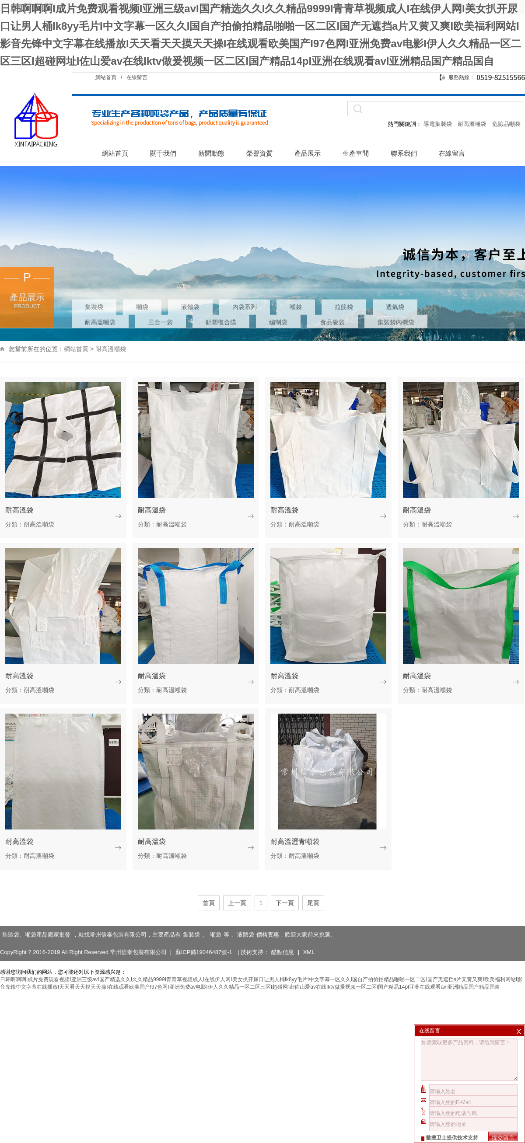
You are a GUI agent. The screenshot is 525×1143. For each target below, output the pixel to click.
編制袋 (278, 301)
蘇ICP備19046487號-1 (204, 940)
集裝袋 (94, 285)
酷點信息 (282, 940)
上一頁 (237, 902)
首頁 (209, 902)
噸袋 (142, 285)
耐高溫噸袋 (473, 124)
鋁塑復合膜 (221, 301)
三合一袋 (160, 301)
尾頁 (313, 902)
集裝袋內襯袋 (396, 301)
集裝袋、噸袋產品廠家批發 (36, 923)
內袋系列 (244, 285)
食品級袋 (332, 301)
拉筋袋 (344, 285)
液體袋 (190, 285)
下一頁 (285, 902)
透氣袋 (395, 285)
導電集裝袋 (437, 124)
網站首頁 (105, 77)
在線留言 (136, 77)
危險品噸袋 (506, 124)
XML (309, 940)
